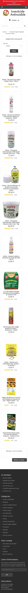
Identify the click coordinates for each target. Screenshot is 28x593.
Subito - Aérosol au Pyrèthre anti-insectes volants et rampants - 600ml (11, 116)
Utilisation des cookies (9, 480)
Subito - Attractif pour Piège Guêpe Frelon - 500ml (11, 80)
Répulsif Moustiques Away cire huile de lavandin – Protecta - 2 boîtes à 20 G (11, 434)
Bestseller (5, 502)
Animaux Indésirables (8, 499)
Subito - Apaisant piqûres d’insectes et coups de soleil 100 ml (11, 257)
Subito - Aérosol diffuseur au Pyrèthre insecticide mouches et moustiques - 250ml (11, 188)
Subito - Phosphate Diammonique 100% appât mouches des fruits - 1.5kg (11, 151)
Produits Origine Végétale (9, 524)
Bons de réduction (7, 554)
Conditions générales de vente (11, 488)
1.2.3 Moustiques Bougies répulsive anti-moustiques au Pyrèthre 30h (11, 293)
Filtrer (14, 51)
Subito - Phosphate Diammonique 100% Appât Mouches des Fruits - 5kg (11, 222)
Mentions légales (7, 478)
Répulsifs (5, 529)
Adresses (5, 551)
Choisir (14, 46)
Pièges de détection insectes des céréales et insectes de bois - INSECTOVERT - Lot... (11, 399)
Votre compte (6, 541)
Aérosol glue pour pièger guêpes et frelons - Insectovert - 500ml (11, 328)
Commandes (6, 546)
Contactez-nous (7, 491)
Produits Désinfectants (9, 521)
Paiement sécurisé (8, 483)
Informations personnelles (9, 543)
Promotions (6, 527)
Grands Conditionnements (10, 505)
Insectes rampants (8, 507)
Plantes (5, 518)
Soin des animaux (7, 535)
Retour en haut (20, 460)
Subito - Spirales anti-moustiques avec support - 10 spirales (11, 363)
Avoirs (4, 549)
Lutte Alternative (7, 513)
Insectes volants (7, 510)
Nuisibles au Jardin (8, 516)
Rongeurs (5, 532)
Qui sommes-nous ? (8, 485)
